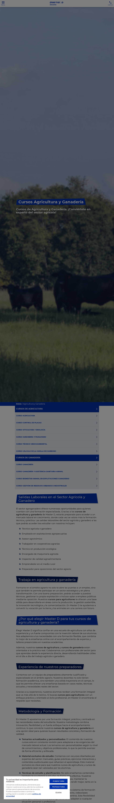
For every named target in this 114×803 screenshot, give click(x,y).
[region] (37, 787)
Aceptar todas (58, 781)
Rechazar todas (58, 787)
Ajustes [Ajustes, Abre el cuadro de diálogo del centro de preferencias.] (58, 792)
